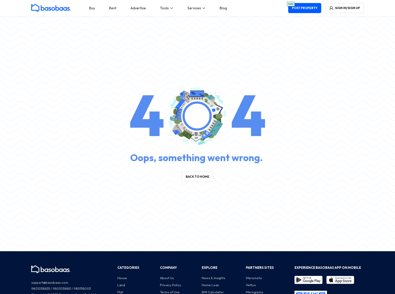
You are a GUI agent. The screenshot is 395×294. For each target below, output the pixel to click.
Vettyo (251, 285)
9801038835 (40, 288)
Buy (92, 8)
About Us (167, 278)
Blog (223, 8)
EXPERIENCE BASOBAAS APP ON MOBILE (327, 268)
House (122, 278)
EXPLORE (209, 268)
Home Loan (210, 285)
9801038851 (62, 288)
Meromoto (254, 278)
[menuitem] (92, 8)
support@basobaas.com (49, 282)
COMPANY (168, 268)
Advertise (138, 8)
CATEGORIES (128, 268)
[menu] (158, 8)
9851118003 (82, 288)
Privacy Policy (170, 285)
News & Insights (213, 278)
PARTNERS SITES (260, 268)
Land (121, 285)
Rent (112, 8)
